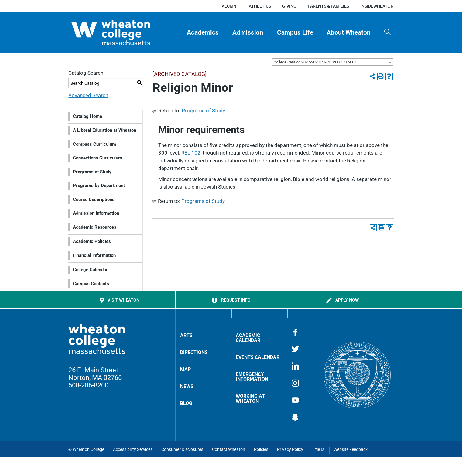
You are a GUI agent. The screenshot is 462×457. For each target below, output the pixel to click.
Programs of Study (92, 172)
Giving (289, 6)
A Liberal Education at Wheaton (104, 130)
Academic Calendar (248, 338)
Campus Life (295, 32)
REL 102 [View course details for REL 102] (190, 153)
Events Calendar (257, 357)
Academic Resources (94, 227)
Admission (247, 32)
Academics (203, 32)
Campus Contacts (91, 283)
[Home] (121, 32)
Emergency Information (252, 376)
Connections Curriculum (97, 158)
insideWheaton (377, 6)
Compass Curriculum (94, 144)
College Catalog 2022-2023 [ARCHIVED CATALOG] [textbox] (316, 62)
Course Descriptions (94, 199)
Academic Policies (92, 241)
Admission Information (96, 213)
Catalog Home (87, 116)
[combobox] (332, 62)
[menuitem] (203, 32)
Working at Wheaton (250, 398)
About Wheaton (349, 32)
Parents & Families (328, 6)
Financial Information (94, 255)
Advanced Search (88, 95)
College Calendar (90, 269)
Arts (186, 335)
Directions (194, 352)
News (186, 386)
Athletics (260, 6)
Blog (186, 403)
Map (185, 369)
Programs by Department (99, 185)
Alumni (230, 6)
